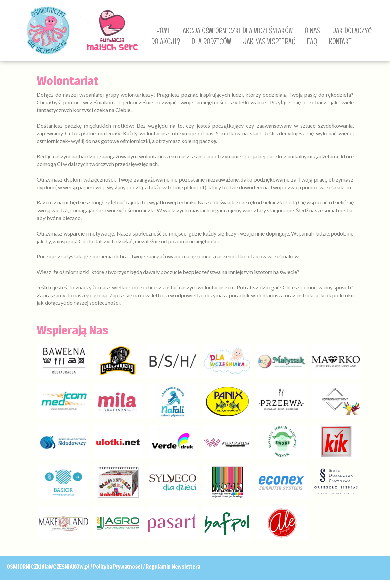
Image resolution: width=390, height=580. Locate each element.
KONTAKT (340, 41)
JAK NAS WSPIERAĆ (269, 41)
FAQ (312, 41)
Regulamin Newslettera (173, 566)
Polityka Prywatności (117, 566)
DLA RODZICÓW (211, 41)
